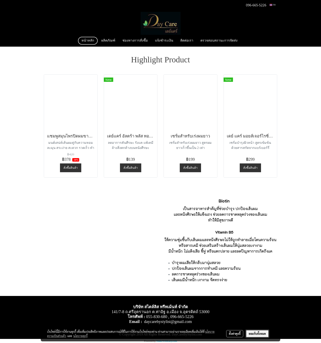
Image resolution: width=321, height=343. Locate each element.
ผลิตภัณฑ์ (108, 40)
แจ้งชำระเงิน (164, 40)
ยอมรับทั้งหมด (257, 333)
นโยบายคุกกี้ (80, 336)
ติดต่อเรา (186, 40)
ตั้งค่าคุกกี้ (235, 333)
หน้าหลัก (87, 40)
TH (273, 5)
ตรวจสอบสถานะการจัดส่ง (218, 40)
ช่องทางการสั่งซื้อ (135, 40)
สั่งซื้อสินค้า (70, 167)
